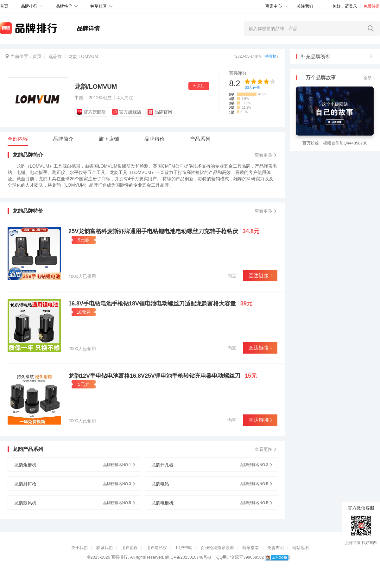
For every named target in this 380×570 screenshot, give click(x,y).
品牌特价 (64, 6)
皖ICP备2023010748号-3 (188, 557)
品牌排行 (29, 6)
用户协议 (129, 547)
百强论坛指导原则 (217, 547)
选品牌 (55, 56)
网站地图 (300, 547)
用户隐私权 (156, 547)
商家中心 (273, 6)
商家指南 (250, 547)
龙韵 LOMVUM (83, 56)
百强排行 (119, 557)
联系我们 (104, 547)
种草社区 (98, 6)
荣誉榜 (270, 56)
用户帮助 (184, 547)
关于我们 (79, 547)
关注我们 (305, 6)
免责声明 (275, 547)
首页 (37, 56)
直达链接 (260, 275)
